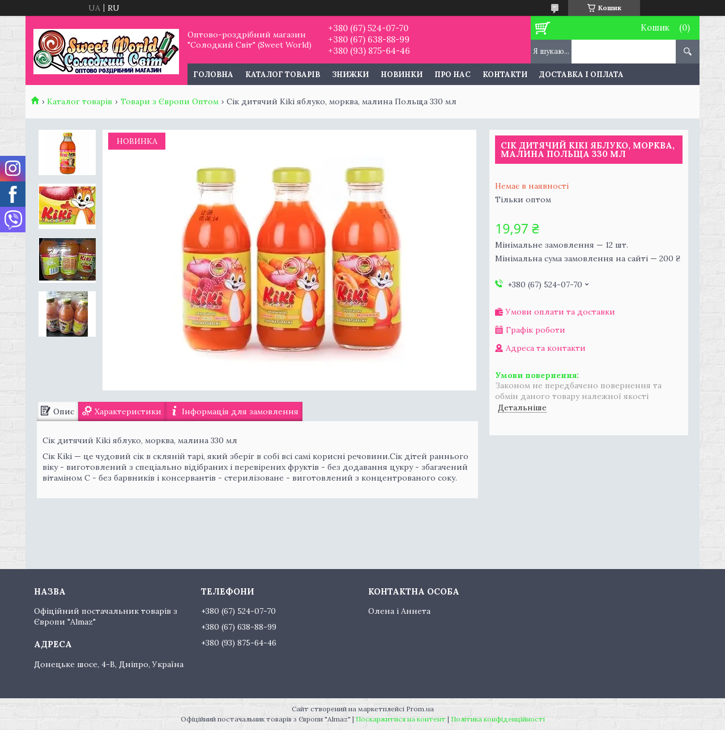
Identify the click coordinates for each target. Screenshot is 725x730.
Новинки (402, 74)
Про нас (452, 74)
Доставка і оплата (581, 74)
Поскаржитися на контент (401, 719)
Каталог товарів (282, 74)
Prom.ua (420, 708)
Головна (213, 74)
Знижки (350, 74)
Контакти (505, 74)
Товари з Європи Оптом (170, 101)
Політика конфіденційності (498, 719)
